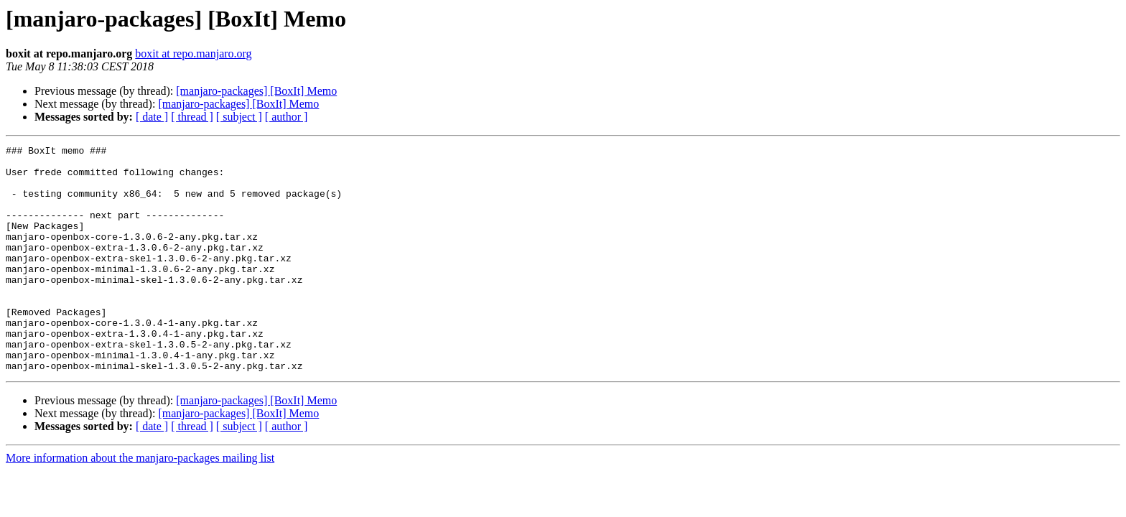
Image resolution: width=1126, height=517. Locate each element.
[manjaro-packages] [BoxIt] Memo (256, 91)
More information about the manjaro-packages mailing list (140, 503)
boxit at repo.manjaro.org (193, 53)
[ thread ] (192, 117)
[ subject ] (239, 117)
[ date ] (152, 117)
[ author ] (286, 117)
